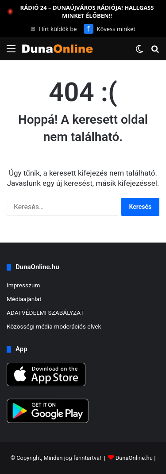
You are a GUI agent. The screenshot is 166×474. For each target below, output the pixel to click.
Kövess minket (109, 29)
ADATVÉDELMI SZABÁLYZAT (45, 312)
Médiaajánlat (24, 298)
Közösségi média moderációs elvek (54, 326)
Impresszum (23, 285)
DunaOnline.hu (134, 457)
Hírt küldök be (54, 29)
